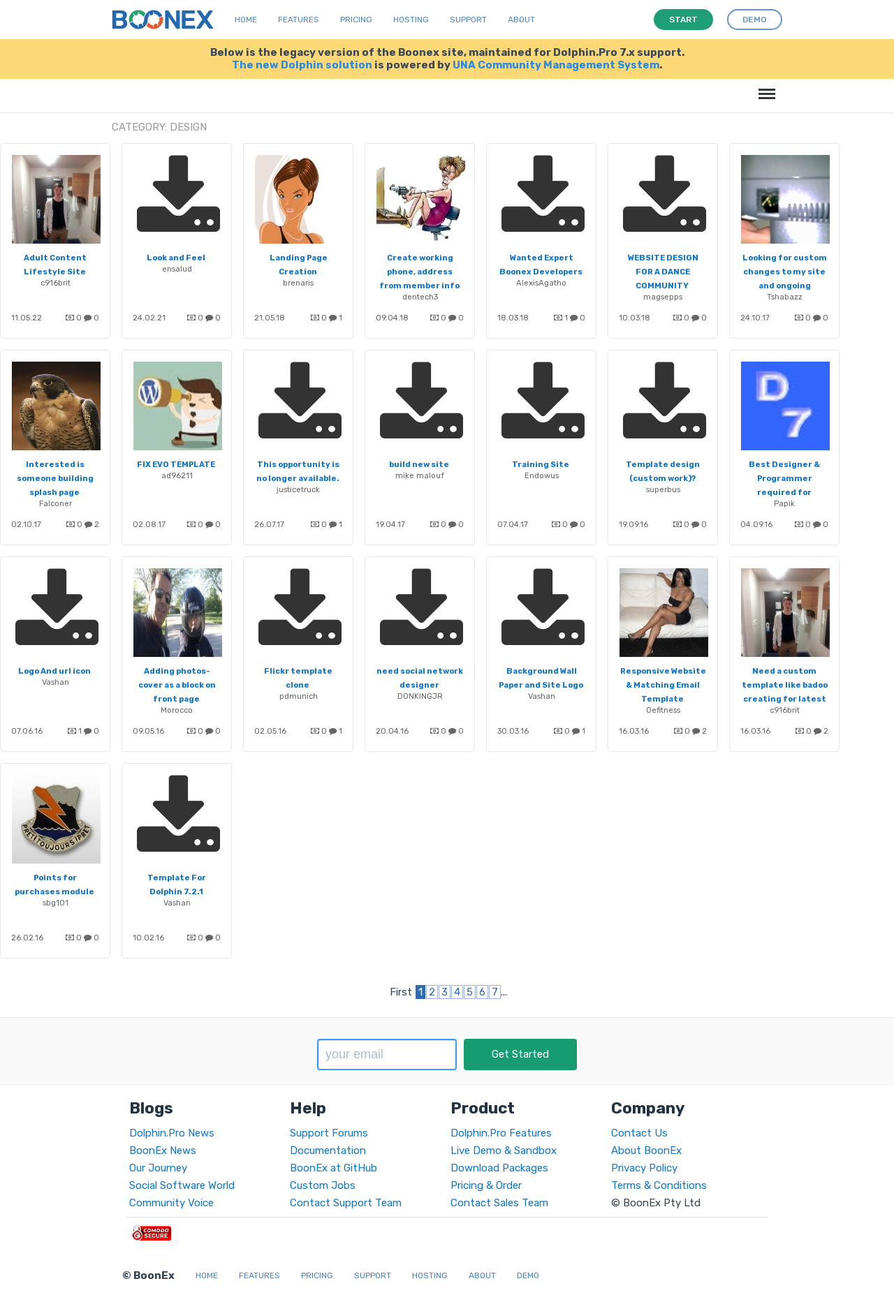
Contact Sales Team (499, 1203)
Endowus (542, 475)
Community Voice (171, 1203)
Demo (528, 1275)
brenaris (298, 283)
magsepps (662, 297)
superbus (663, 489)
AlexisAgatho (541, 283)
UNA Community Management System (556, 65)
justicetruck (298, 489)
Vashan (55, 682)
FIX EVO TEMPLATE (176, 464)
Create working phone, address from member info (419, 271)
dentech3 (420, 297)
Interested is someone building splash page (55, 478)
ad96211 (177, 475)
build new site (419, 464)
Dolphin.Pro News (171, 1133)
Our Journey (158, 1168)
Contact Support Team (346, 1203)
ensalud (177, 269)
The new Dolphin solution (302, 65)
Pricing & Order (486, 1185)
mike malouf (419, 475)
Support (468, 19)
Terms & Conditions (659, 1185)
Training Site (540, 464)
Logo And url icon (54, 671)
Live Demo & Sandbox (503, 1150)
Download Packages (499, 1168)
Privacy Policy (644, 1168)
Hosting (411, 19)
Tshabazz (785, 297)
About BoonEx (646, 1150)
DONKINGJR (420, 696)
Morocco (177, 710)
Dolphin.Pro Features (501, 1133)
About (521, 19)
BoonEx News (162, 1150)
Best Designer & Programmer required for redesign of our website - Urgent (784, 492)
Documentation (328, 1150)
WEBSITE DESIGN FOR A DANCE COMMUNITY (663, 271)
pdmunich (298, 696)
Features (298, 19)
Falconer (55, 503)
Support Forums (329, 1133)
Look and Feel (176, 257)
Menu (764, 87)
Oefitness (663, 710)
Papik (784, 503)
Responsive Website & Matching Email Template (663, 685)
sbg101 (55, 903)
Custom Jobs (323, 1185)
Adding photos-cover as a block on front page (177, 685)
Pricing (356, 19)
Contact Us (639, 1133)
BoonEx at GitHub (333, 1168)
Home (246, 19)
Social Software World (182, 1185)
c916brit (56, 283)
